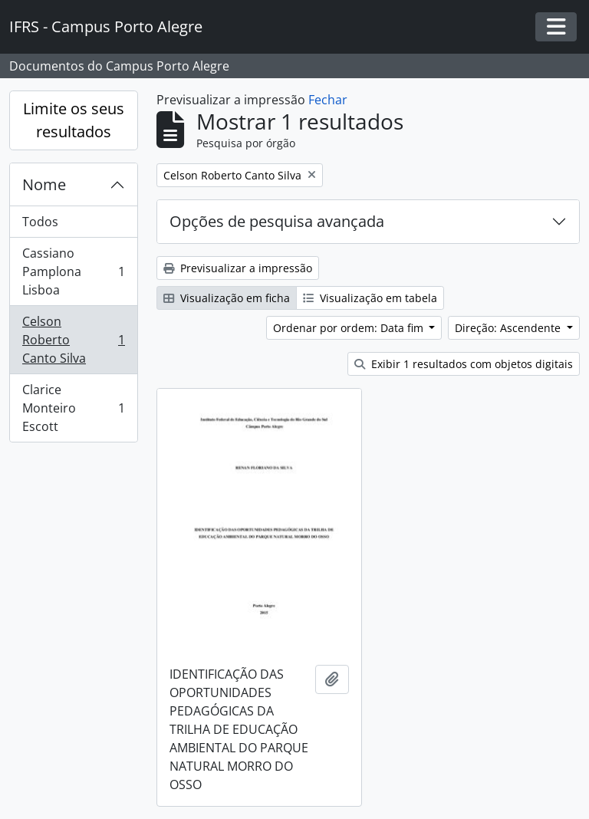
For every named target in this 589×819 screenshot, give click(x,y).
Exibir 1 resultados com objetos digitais (463, 364)
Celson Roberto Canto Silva (73, 340)
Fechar (327, 99)
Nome (44, 184)
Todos (40, 221)
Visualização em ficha (226, 298)
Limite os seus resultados (73, 120)
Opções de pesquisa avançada (276, 221)
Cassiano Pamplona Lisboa (73, 271)
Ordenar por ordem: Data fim (349, 328)
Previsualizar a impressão (237, 268)
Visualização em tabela (370, 298)
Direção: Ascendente (509, 328)
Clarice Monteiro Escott (73, 408)
